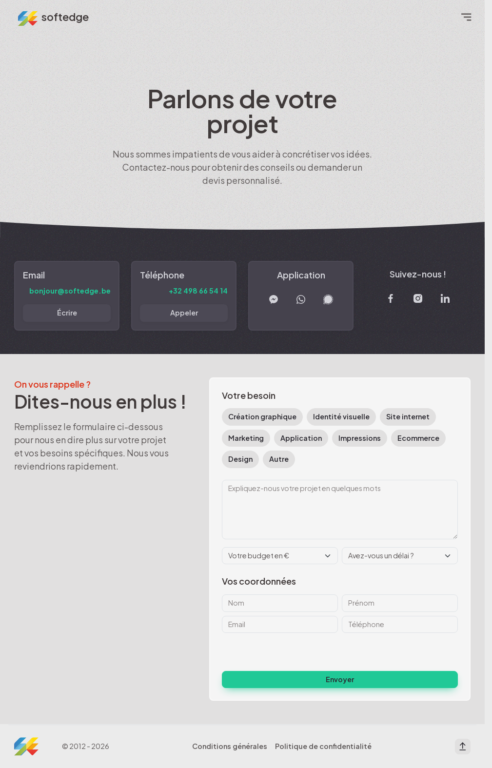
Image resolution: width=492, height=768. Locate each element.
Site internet (408, 416)
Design (240, 458)
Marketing (246, 437)
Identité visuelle (341, 416)
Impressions (359, 437)
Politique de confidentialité (323, 746)
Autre (279, 458)
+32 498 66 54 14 (198, 290)
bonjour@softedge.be (70, 290)
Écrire (67, 312)
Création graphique (262, 416)
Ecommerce (418, 437)
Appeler (184, 312)
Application (301, 437)
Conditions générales (229, 746)
